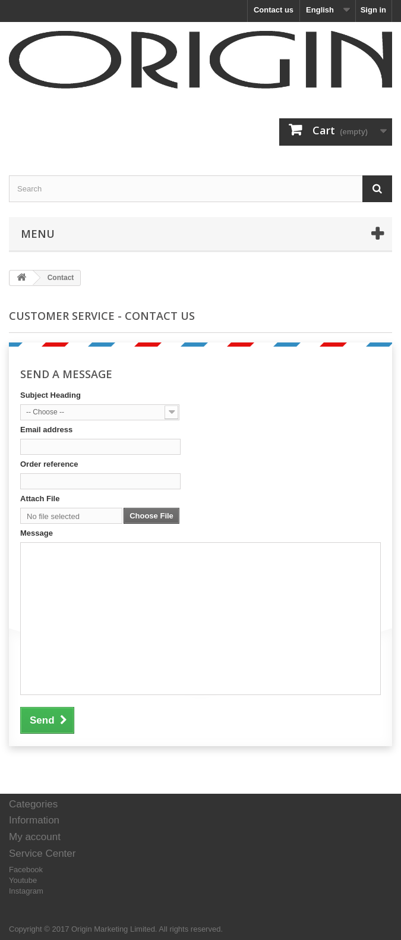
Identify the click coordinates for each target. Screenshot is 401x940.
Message (36, 533)
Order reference (49, 464)
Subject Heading (50, 395)
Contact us (273, 9)
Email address (46, 429)
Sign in (373, 9)
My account (35, 836)
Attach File (39, 498)
